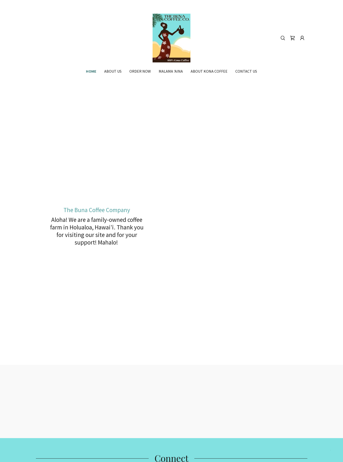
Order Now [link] (140, 71)
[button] (302, 38)
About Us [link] (113, 71)
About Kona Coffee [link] (209, 71)
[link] (172, 37)
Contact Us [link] (246, 71)
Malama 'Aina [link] (171, 71)
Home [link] (91, 71)
